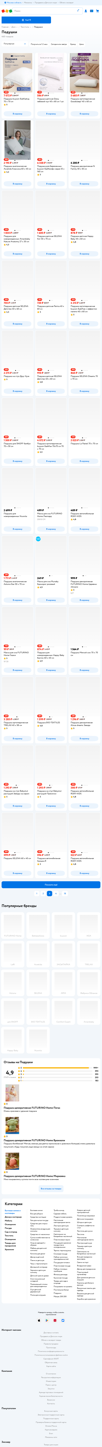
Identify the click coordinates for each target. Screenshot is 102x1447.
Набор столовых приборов (60, 1270)
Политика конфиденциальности (51, 1351)
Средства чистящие (38, 1217)
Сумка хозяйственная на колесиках (40, 1239)
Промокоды (51, 1347)
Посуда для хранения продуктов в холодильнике (62, 1245)
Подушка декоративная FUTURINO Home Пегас (32, 1107)
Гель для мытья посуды (39, 1220)
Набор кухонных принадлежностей (61, 1258)
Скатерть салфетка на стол (85, 1227)
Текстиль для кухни (85, 1231)
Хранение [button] (9, 1249)
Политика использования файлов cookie (51, 1355)
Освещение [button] (10, 1224)
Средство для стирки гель (38, 1225)
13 (65, 893)
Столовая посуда (60, 1254)
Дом (13, 27)
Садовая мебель (60, 1214)
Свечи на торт (82, 1262)
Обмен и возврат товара (51, 1340)
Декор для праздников (86, 1269)
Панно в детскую (37, 1260)
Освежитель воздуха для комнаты (40, 1230)
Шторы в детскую (84, 1222)
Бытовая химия (36, 1210)
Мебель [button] (8, 1220)
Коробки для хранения (86, 1299)
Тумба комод (59, 1210)
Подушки (57, 1293)
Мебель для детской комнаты (38, 1249)
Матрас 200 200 (60, 1296)
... (60, 893)
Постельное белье (61, 1290)
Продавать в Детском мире (51, 1336)
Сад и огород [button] (11, 1232)
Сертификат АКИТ (51, 1359)
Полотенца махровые (86, 1216)
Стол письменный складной (37, 1280)
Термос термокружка (62, 1250)
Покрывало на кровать (63, 1286)
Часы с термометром (38, 1264)
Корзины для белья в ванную (85, 1284)
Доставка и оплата (51, 1333)
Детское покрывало (85, 1219)
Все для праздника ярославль (84, 1258)
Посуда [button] (8, 1228)
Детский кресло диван (39, 1276)
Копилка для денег (37, 1254)
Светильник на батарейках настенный (63, 1235)
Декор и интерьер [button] (13, 1217)
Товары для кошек (51, 1445)
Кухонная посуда (60, 1278)
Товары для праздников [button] (10, 1244)
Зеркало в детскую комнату (38, 1271)
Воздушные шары (84, 1266)
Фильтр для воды (60, 1274)
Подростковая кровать (63, 1217)
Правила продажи (51, 1344)
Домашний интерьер (38, 1267)
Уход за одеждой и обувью (37, 1244)
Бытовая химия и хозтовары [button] (13, 1212)
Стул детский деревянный (35, 1291)
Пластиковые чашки (62, 1240)
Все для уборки (36, 1214)
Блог (51, 1433)
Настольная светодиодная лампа (62, 1221)
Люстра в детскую (61, 1226)
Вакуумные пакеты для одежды (86, 1289)
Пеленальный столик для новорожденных (39, 1285)
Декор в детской (37, 1257)
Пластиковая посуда (62, 1266)
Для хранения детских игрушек (86, 1279)
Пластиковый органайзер (82, 1273)
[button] (26, 20)
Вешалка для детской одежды (85, 1295)
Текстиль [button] (9, 1235)
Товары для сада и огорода (61, 1282)
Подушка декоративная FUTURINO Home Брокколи (34, 1140)
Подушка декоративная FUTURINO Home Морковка (34, 1176)
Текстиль (25, 27)
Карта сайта (51, 1366)
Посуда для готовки (62, 1262)
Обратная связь (51, 1362)
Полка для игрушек (38, 1295)
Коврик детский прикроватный (83, 1211)
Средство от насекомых (40, 1234)
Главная (5, 27)
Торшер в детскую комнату (61, 1230)
